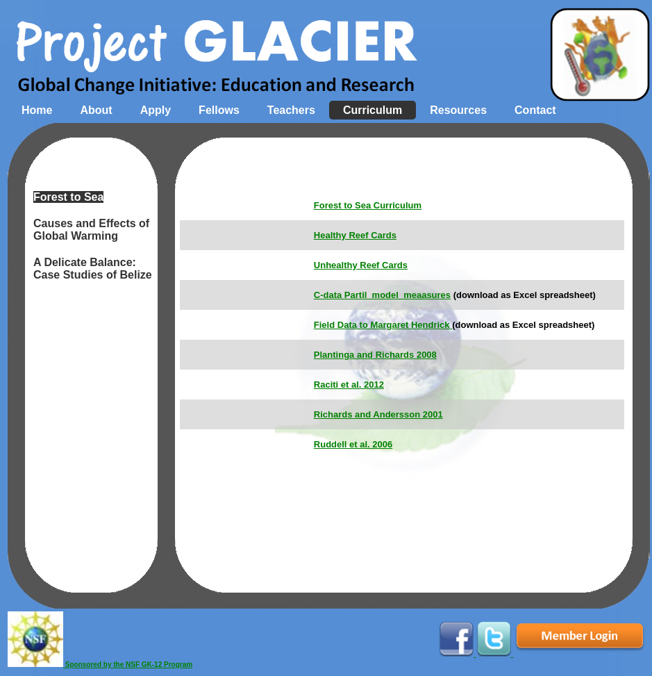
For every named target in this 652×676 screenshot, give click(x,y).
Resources (458, 110)
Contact (535, 110)
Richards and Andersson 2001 (378, 414)
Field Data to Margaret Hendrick (383, 325)
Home (37, 110)
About (96, 110)
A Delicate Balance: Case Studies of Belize (92, 268)
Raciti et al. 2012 (349, 384)
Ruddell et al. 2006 (353, 444)
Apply (155, 110)
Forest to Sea (68, 197)
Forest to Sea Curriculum (367, 205)
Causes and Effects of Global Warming (91, 229)
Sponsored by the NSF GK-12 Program (100, 664)
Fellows (219, 110)
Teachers (291, 110)
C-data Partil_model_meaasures (382, 295)
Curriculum (372, 110)
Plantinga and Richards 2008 (375, 354)
